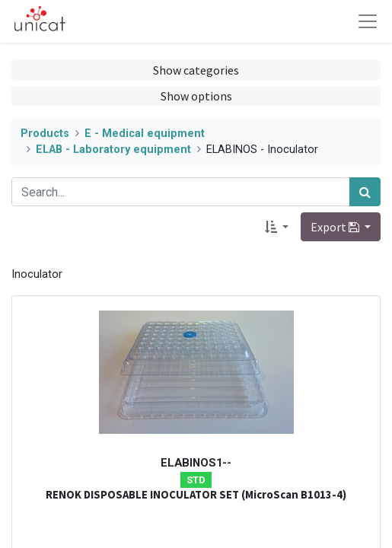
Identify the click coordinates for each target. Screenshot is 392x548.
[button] (276, 227)
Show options (196, 96)
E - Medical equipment (144, 133)
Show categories (196, 70)
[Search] (365, 191)
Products (45, 133)
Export (336, 226)
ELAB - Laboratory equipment (113, 149)
